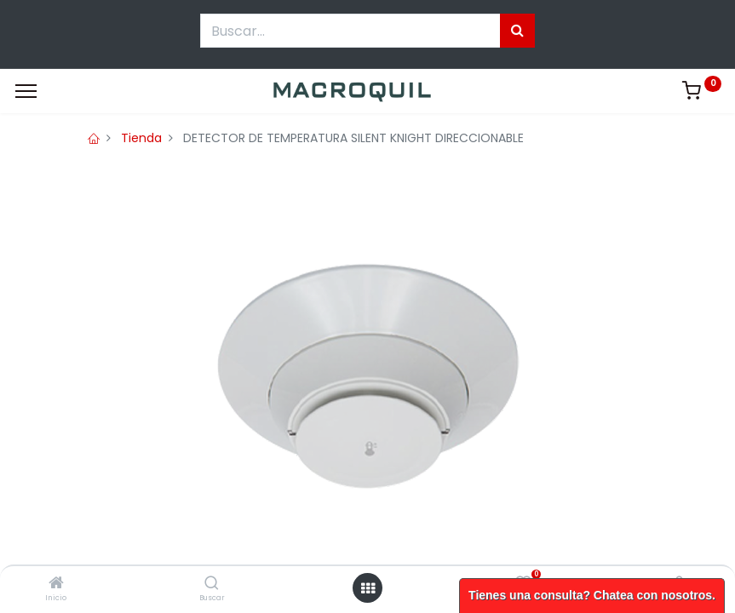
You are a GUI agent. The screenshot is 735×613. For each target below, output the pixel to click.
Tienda (141, 137)
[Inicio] (56, 584)
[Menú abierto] (368, 588)
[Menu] (26, 91)
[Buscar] (212, 584)
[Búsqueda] (517, 31)
